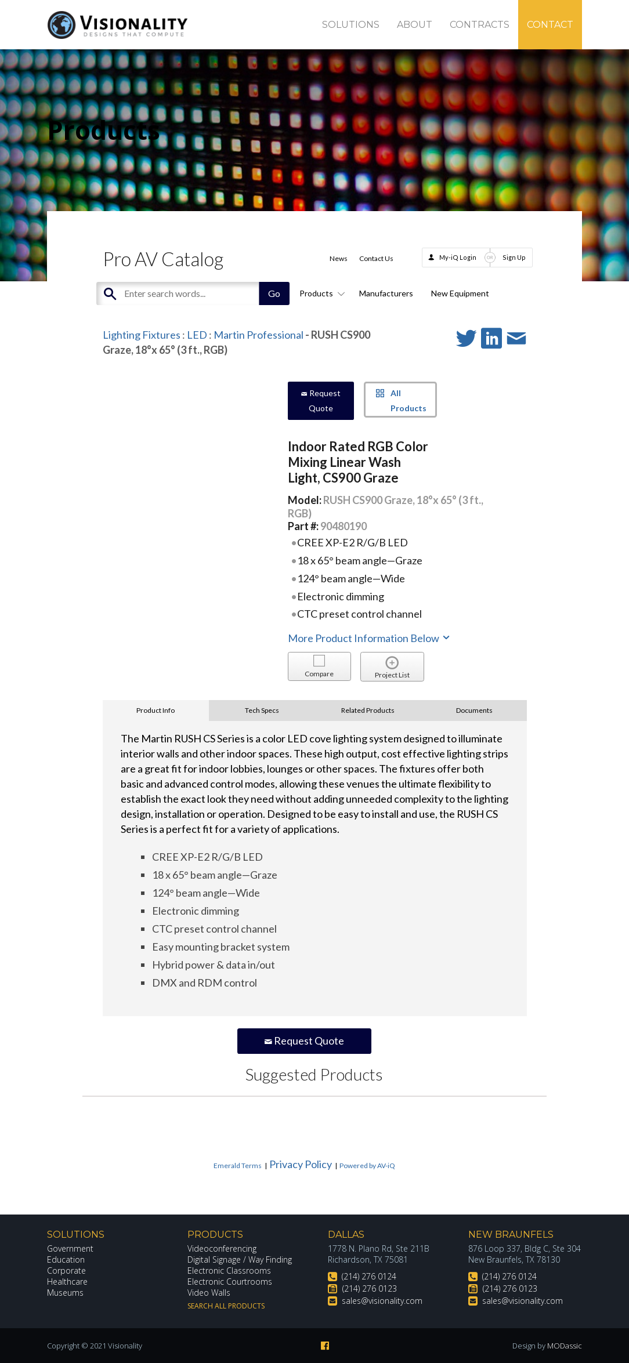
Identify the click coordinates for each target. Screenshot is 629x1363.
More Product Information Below (369, 638)
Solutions (350, 24)
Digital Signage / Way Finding (239, 1259)
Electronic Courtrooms (229, 1281)
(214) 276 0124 (369, 1276)
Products (320, 293)
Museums (65, 1292)
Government (70, 1248)
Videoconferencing (221, 1248)
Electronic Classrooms (229, 1270)
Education (66, 1259)
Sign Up (514, 257)
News (339, 258)
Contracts (479, 24)
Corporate (66, 1270)
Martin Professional (258, 334)
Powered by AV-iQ (367, 1165)
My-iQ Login (457, 257)
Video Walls (208, 1292)
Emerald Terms (238, 1165)
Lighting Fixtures (141, 334)
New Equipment (460, 293)
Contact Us (376, 258)
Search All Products (226, 1306)
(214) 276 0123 (369, 1288)
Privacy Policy (300, 1164)
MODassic (564, 1345)
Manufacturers (386, 293)
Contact (550, 24)
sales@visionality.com (382, 1300)
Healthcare (67, 1281)
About (414, 24)
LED (197, 334)
